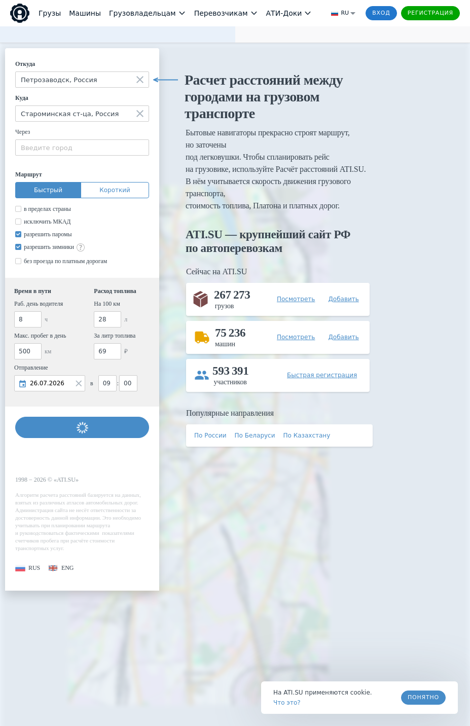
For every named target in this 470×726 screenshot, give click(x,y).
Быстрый (48, 190)
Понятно (423, 697)
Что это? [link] (287, 702)
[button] (27, 568)
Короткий (114, 190)
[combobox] (82, 79)
